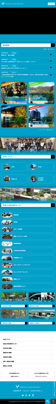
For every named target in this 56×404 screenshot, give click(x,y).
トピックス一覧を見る (45, 130)
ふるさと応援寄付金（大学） (41, 373)
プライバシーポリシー (41, 376)
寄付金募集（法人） (14, 373)
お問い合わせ (14, 376)
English (52, 3)
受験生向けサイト (54, 385)
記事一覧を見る (49, 49)
